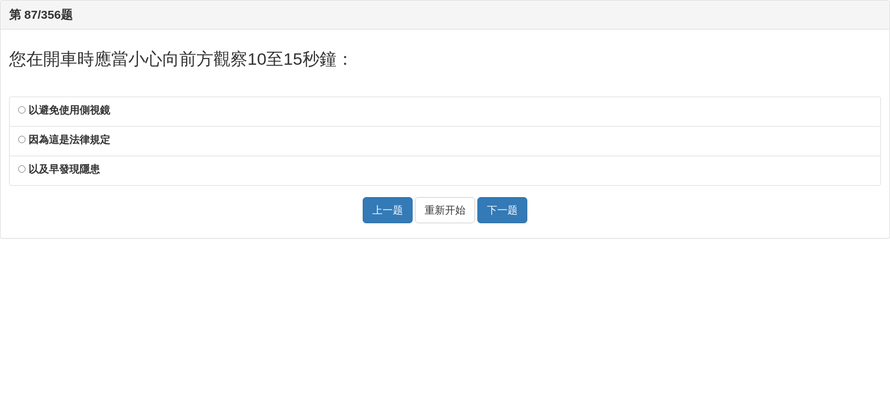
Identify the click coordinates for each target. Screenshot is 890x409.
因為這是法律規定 (64, 139)
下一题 (502, 210)
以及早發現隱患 (59, 169)
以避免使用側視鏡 (64, 110)
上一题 (387, 210)
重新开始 (445, 210)
